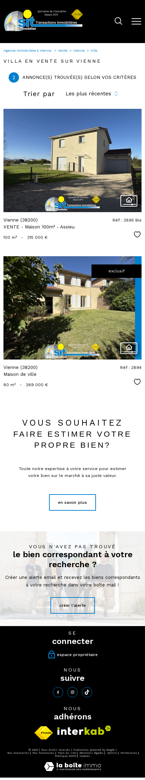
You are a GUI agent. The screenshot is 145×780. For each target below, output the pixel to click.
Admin (112, 753)
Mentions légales (91, 753)
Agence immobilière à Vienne (27, 50)
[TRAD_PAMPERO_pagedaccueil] (43, 31)
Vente (62, 50)
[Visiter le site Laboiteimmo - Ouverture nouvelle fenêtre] (72, 769)
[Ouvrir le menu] (136, 21)
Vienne (79, 50)
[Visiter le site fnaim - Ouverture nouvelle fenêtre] (43, 733)
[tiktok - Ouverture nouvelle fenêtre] (87, 692)
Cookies (85, 756)
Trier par (39, 94)
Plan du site (67, 753)
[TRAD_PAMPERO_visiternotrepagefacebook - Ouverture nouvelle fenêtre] (58, 692)
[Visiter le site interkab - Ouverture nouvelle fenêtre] (84, 730)
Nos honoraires (18, 753)
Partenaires (128, 753)
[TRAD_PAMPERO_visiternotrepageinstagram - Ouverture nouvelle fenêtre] (72, 692)
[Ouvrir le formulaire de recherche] (118, 22)
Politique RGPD (65, 756)
